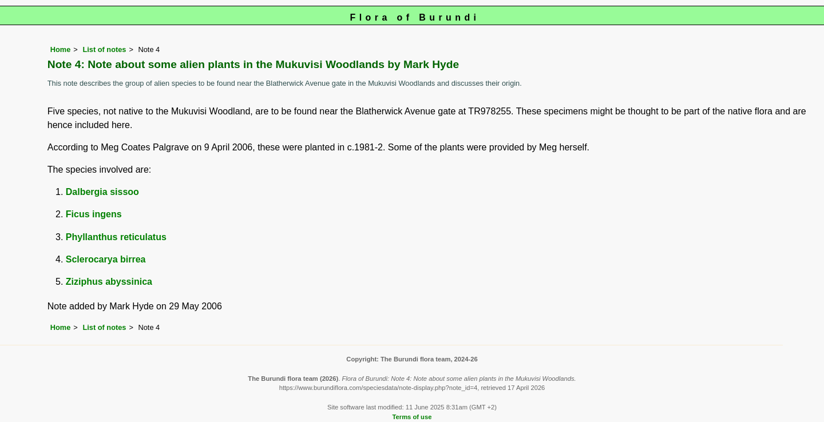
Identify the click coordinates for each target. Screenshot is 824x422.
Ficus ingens (94, 214)
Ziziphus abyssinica (109, 281)
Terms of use (412, 416)
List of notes (104, 49)
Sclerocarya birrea (106, 259)
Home (60, 49)
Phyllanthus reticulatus (116, 237)
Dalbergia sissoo (102, 192)
